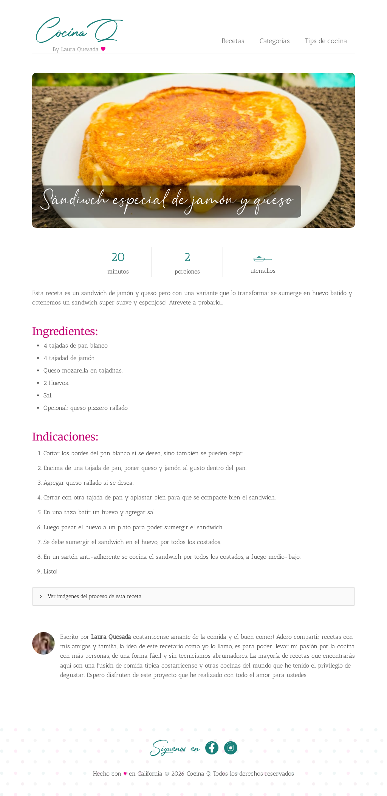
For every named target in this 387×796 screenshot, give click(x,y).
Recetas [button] (233, 41)
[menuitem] (233, 41)
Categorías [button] (275, 41)
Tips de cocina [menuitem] (326, 41)
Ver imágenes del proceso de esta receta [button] (90, 596)
